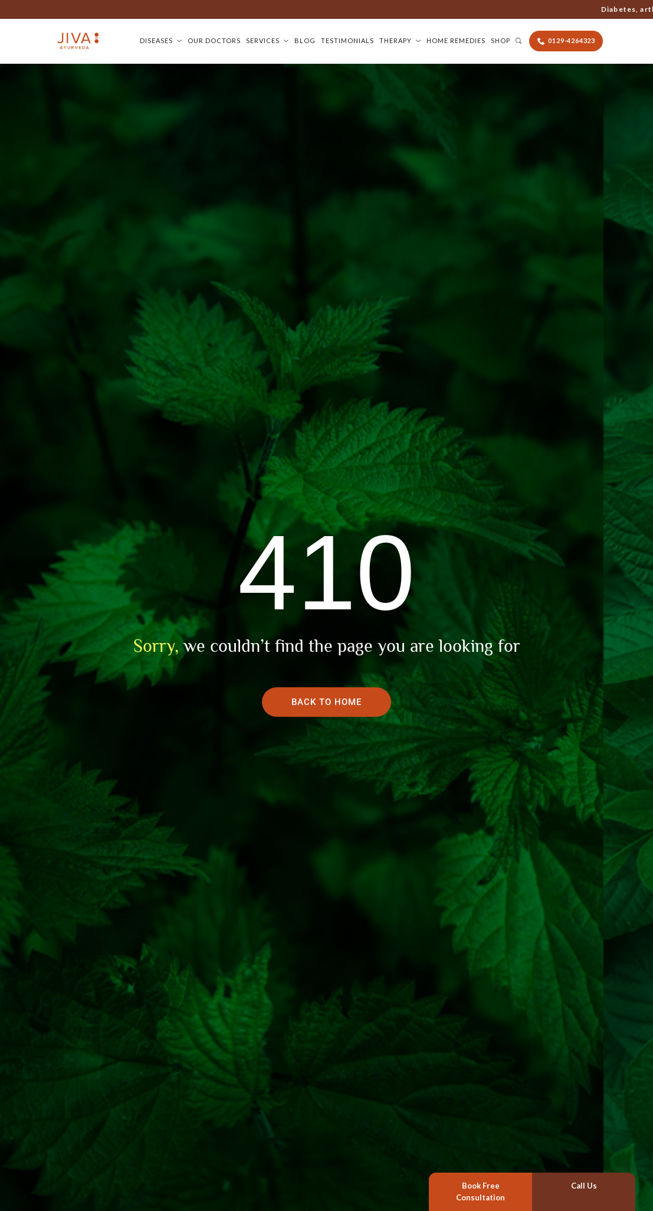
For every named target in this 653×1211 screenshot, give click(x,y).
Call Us (584, 1185)
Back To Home (326, 702)
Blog (305, 40)
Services (263, 40)
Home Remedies (455, 40)
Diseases (156, 40)
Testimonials (347, 40)
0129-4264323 (498, 9)
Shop (500, 40)
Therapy (395, 40)
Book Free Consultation (480, 1191)
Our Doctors (214, 40)
